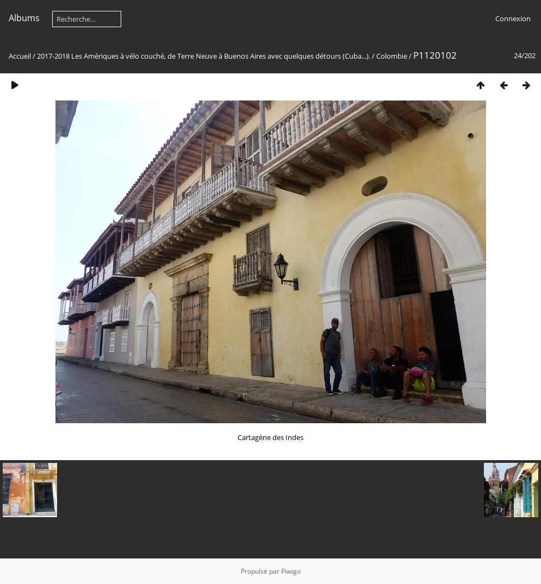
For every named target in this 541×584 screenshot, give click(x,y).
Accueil (20, 56)
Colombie (391, 56)
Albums (24, 18)
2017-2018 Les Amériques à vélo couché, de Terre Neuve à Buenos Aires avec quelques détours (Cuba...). (203, 56)
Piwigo (291, 571)
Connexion (513, 18)
